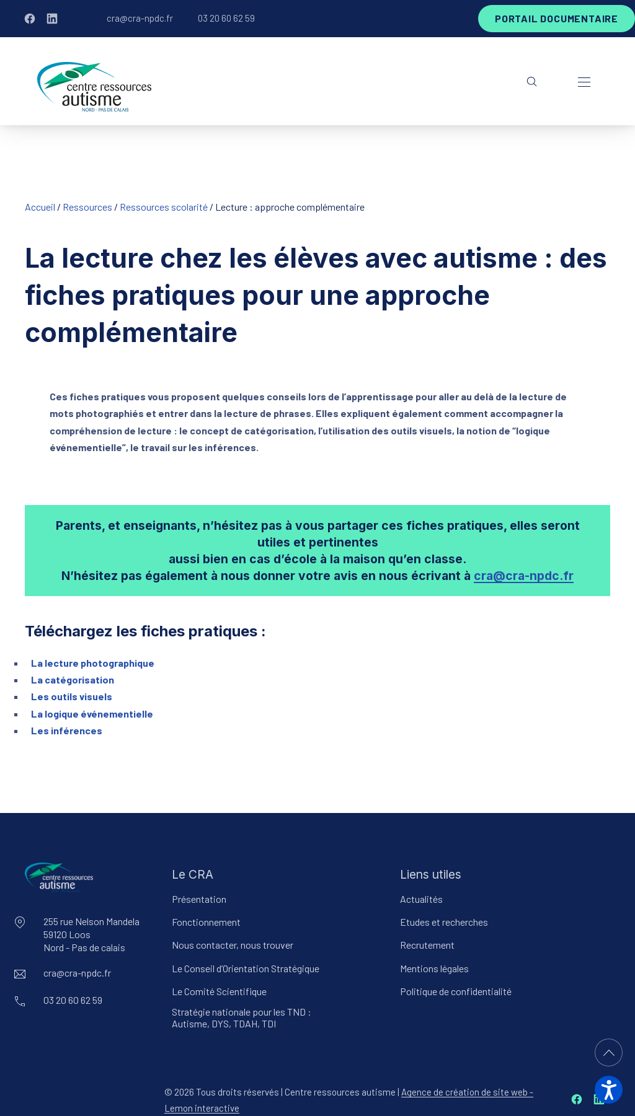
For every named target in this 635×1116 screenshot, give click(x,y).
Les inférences (66, 730)
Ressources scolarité (164, 207)
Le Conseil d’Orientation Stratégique (245, 968)
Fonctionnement (206, 922)
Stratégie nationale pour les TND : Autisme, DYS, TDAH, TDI (241, 1017)
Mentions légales (434, 968)
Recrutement (427, 945)
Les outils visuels (71, 696)
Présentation (199, 899)
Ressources (87, 207)
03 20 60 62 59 (226, 18)
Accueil (40, 207)
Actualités (421, 899)
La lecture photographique (92, 663)
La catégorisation (72, 679)
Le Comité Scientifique (219, 991)
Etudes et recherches (444, 922)
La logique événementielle (92, 713)
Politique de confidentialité (456, 991)
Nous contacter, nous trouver (232, 945)
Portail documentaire (556, 18)
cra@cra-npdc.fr (140, 18)
